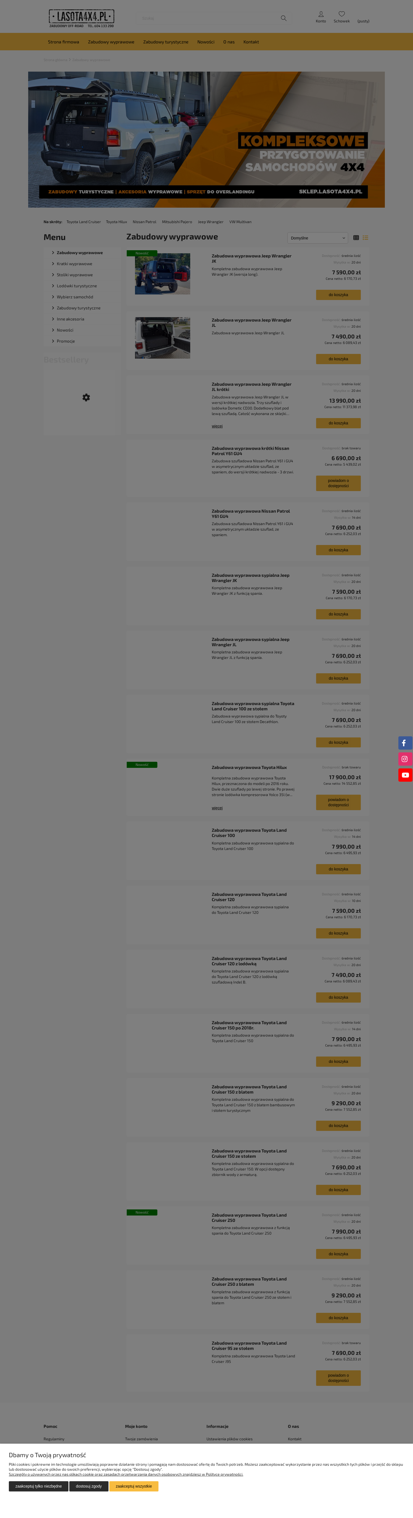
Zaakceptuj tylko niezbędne (38, 1486)
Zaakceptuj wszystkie (134, 1486)
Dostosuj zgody (89, 1486)
